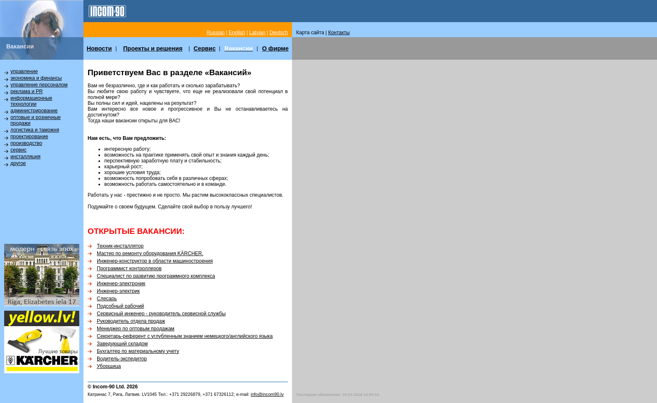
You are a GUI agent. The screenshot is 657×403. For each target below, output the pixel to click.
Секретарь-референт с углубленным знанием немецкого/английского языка (185, 336)
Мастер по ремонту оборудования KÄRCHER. (150, 253)
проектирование (29, 136)
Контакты (339, 32)
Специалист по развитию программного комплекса (156, 276)
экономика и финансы (36, 78)
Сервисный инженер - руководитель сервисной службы (161, 314)
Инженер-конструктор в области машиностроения (155, 261)
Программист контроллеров (129, 268)
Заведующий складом (122, 344)
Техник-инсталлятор (120, 246)
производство (26, 143)
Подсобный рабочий (120, 306)
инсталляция (25, 157)
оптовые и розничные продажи (35, 120)
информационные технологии (31, 101)
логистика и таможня (34, 130)
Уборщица (109, 366)
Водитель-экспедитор (122, 359)
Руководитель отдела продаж (131, 321)
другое (18, 163)
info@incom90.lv (267, 394)
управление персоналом (39, 85)
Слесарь (107, 299)
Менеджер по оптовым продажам (135, 329)
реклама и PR (26, 91)
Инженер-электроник (121, 283)
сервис (18, 150)
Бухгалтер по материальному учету (138, 351)
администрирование (34, 111)
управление (24, 71)
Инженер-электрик (118, 291)
